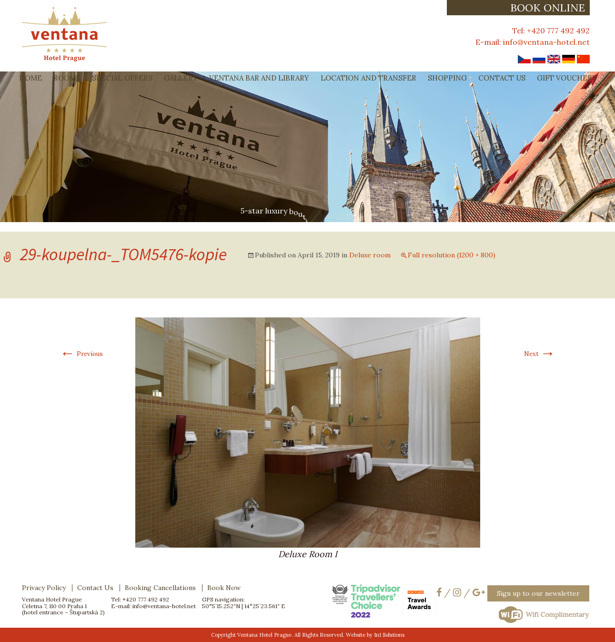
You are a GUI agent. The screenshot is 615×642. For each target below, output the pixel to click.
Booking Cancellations (160, 587)
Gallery (181, 77)
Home (30, 77)
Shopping (447, 77)
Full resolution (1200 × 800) (451, 255)
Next (539, 354)
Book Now (224, 587)
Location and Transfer (368, 77)
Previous (81, 354)
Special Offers (122, 77)
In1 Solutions (389, 635)
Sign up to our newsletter (538, 593)
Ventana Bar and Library (259, 77)
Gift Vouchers (566, 77)
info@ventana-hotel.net (546, 42)
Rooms (67, 77)
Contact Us (501, 77)
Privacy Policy (44, 587)
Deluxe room (370, 255)
